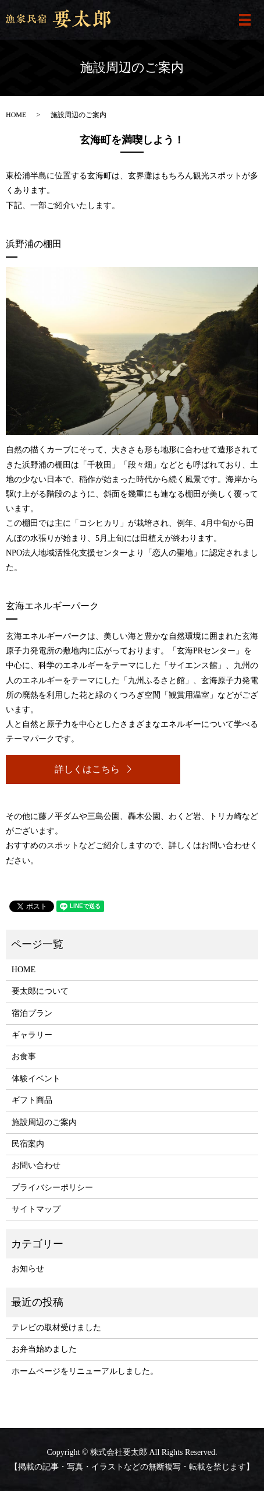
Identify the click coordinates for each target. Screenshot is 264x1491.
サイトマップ (36, 1209)
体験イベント (36, 1078)
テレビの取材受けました (56, 1327)
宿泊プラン (32, 1013)
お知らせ (28, 1268)
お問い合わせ (36, 1165)
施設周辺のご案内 (44, 1122)
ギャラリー (32, 1035)
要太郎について (40, 991)
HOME (16, 115)
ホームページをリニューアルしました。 (85, 1371)
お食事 (24, 1056)
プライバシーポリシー (52, 1187)
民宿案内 (28, 1144)
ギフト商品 (32, 1100)
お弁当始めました (44, 1349)
